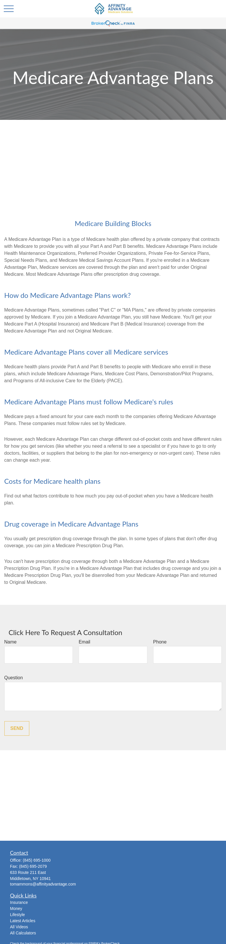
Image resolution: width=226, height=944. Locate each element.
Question (13, 677)
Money (16, 908)
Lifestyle (17, 914)
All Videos (19, 927)
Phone (160, 641)
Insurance (19, 902)
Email (84, 641)
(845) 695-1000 (37, 860)
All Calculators (23, 933)
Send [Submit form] (16, 728)
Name (10, 641)
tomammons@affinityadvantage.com (43, 884)
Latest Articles (22, 920)
